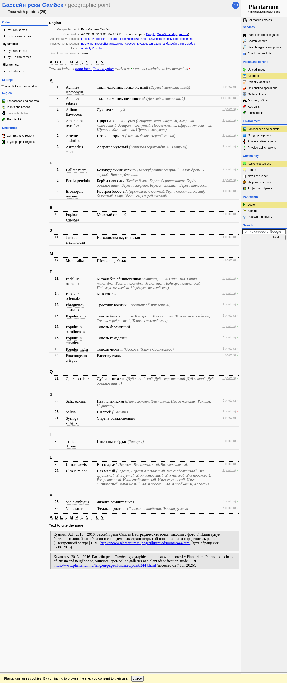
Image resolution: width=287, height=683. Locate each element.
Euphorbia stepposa (74, 216)
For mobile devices (260, 20)
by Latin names (17, 30)
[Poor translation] (17, 616)
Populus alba (76, 316)
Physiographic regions (262, 147)
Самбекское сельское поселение (171, 39)
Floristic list (14, 119)
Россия (85, 39)
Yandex (183, 34)
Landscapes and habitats (23, 101)
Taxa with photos (17, 113)
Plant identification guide (263, 35)
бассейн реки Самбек (180, 43)
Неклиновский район (133, 39)
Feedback (32, 581)
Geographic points (259, 135)
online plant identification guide (264, 8)
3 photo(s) (229, 214)
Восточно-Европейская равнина (102, 43)
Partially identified (259, 82)
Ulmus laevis (76, 464)
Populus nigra (77, 349)
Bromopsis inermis (74, 193)
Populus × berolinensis (75, 329)
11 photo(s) (228, 98)
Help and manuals (259, 182)
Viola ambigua (77, 502)
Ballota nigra (76, 170)
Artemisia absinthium (74, 138)
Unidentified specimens (262, 88)
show (84, 53)
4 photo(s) (229, 86)
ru (235, 5)
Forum (252, 170)
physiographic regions (21, 142)
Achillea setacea (72, 101)
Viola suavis (75, 508)
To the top (232, 581)
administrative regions (21, 135)
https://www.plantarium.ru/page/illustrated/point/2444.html (145, 543)
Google (150, 34)
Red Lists (254, 106)
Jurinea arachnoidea (75, 240)
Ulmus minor (76, 471)
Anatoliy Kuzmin (91, 48)
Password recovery (260, 217)
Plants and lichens (18, 107)
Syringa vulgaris (72, 420)
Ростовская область (105, 39)
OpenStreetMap (167, 34)
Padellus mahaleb (72, 281)
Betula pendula (78, 180)
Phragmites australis (75, 307)
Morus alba (75, 260)
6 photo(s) (229, 326)
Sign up (253, 210)
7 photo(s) (229, 293)
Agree (137, 591)
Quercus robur (77, 378)
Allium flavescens (74, 112)
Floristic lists (255, 113)
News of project (258, 176)
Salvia (71, 412)
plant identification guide (94, 69)
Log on (252, 204)
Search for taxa (257, 41)
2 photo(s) (229, 109)
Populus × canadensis (74, 340)
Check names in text (261, 53)
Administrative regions (262, 141)
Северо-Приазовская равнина (145, 43)
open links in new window (21, 86)
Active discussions (259, 163)
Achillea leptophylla (75, 89)
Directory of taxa (258, 100)
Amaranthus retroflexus (75, 123)
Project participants (260, 188)
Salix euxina (75, 401)
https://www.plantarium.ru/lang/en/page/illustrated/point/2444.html (105, 565)
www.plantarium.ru (264, 581)
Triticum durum (72, 443)
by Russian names (19, 36)
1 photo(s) (229, 120)
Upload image (256, 69)
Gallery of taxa (257, 94)
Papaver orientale (73, 296)
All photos (254, 75)
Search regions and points (264, 47)
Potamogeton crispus (76, 358)
